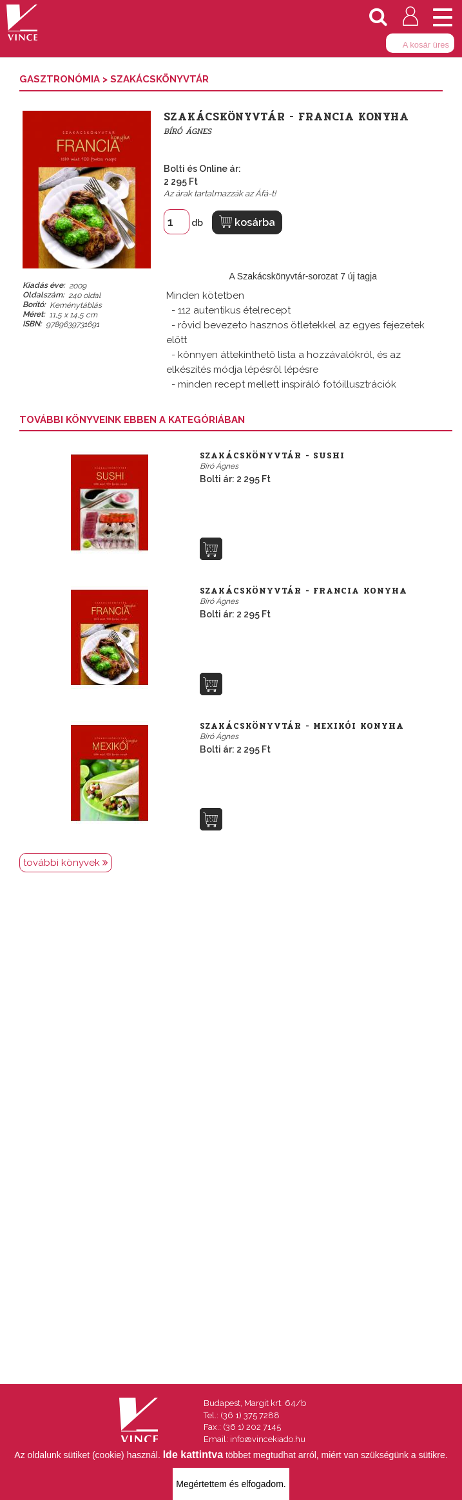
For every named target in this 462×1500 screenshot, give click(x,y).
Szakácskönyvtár (159, 79)
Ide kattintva (193, 1454)
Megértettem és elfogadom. (230, 1484)
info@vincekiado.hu (267, 1439)
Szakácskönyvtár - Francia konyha (303, 591)
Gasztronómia (60, 79)
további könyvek (65, 862)
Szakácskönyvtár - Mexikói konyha (302, 726)
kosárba (247, 222)
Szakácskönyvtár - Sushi (272, 455)
